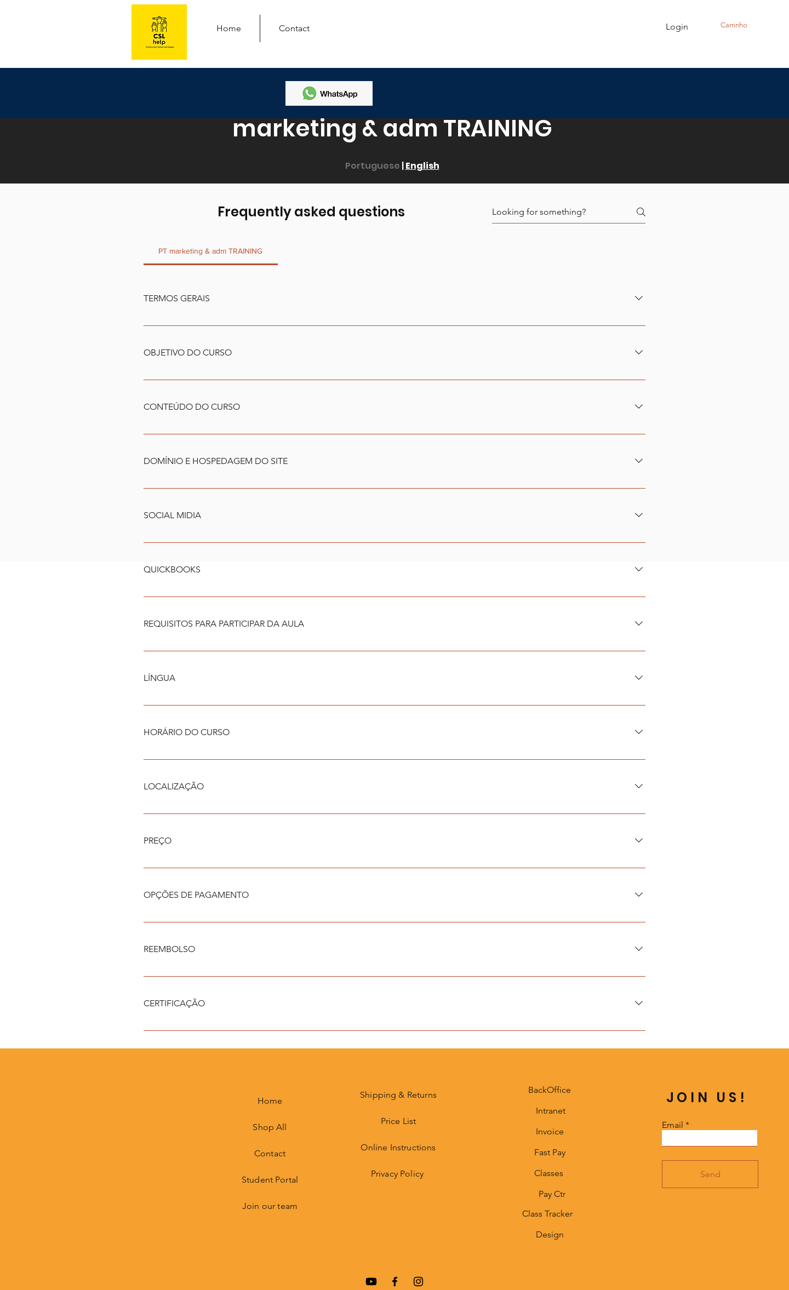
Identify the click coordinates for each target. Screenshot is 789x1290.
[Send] (710, 1174)
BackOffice (549, 1090)
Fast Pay (549, 1152)
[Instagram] (418, 1281)
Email (672, 1125)
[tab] (211, 251)
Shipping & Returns (398, 1095)
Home (270, 1101)
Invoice (550, 1131)
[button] (745, 25)
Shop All (270, 1127)
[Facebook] (394, 1281)
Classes (548, 1173)
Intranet (550, 1110)
